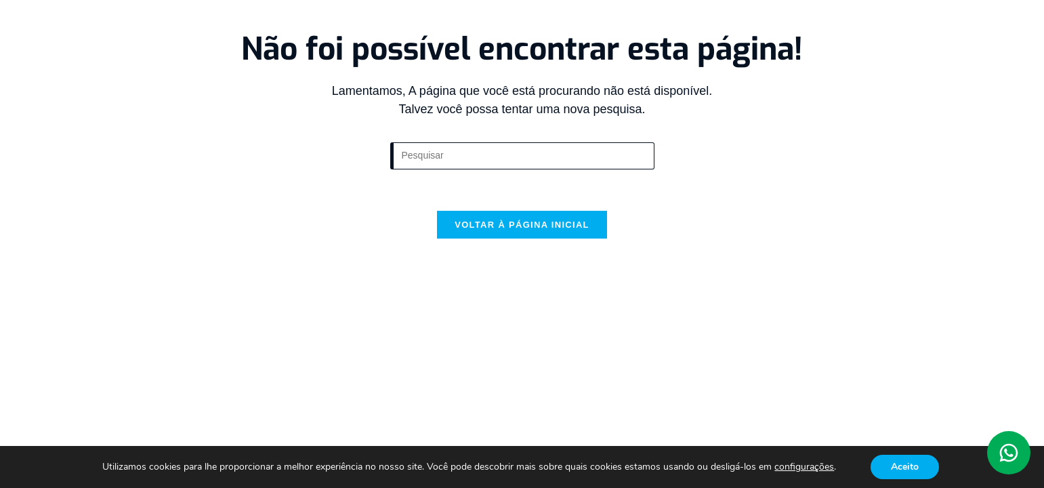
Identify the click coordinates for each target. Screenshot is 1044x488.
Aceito (905, 466)
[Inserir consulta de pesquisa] (522, 155)
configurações (804, 467)
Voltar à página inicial (522, 225)
